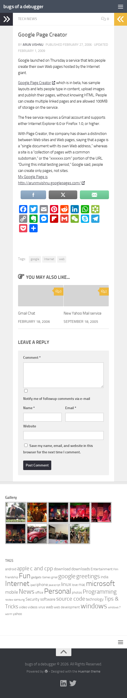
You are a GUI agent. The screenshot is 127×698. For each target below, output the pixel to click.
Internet (49, 259)
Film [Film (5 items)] (115, 569)
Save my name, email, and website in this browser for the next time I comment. (58, 449)
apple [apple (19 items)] (23, 568)
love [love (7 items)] (75, 585)
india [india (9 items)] (104, 577)
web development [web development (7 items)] (67, 607)
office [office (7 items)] (39, 592)
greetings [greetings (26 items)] (88, 576)
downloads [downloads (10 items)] (80, 568)
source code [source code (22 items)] (70, 598)
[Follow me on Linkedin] (63, 683)
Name (29, 408)
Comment (32, 357)
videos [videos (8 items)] (33, 607)
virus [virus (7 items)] (41, 607)
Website (29, 426)
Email (70, 408)
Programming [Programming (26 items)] (100, 591)
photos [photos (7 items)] (77, 592)
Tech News (27, 19)
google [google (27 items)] (66, 576)
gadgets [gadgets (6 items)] (36, 577)
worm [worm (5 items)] (8, 614)
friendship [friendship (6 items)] (11, 577)
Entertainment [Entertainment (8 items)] (102, 569)
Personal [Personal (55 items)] (57, 591)
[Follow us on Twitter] (73, 683)
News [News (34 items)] (27, 591)
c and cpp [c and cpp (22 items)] (41, 568)
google (35, 259)
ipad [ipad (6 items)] (33, 585)
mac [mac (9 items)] (82, 584)
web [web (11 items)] (49, 606)
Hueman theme (89, 671)
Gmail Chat (26, 313)
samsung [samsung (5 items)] (19, 599)
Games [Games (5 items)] (46, 577)
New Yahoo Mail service (82, 313)
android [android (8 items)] (10, 569)
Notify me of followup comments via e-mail (56, 399)
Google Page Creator (36, 82)
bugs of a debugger (24, 6)
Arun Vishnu (33, 45)
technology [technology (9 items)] (95, 599)
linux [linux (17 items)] (66, 584)
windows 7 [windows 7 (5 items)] (114, 607)
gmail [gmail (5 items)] (54, 577)
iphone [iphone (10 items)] (42, 584)
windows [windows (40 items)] (94, 606)
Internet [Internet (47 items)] (17, 583)
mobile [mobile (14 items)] (11, 592)
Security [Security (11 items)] (32, 599)
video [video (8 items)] (23, 607)
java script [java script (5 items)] (54, 585)
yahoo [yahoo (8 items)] (17, 614)
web (61, 259)
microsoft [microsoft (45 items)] (100, 583)
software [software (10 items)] (47, 599)
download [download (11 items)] (62, 568)
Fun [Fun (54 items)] (24, 575)
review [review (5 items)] (9, 599)
